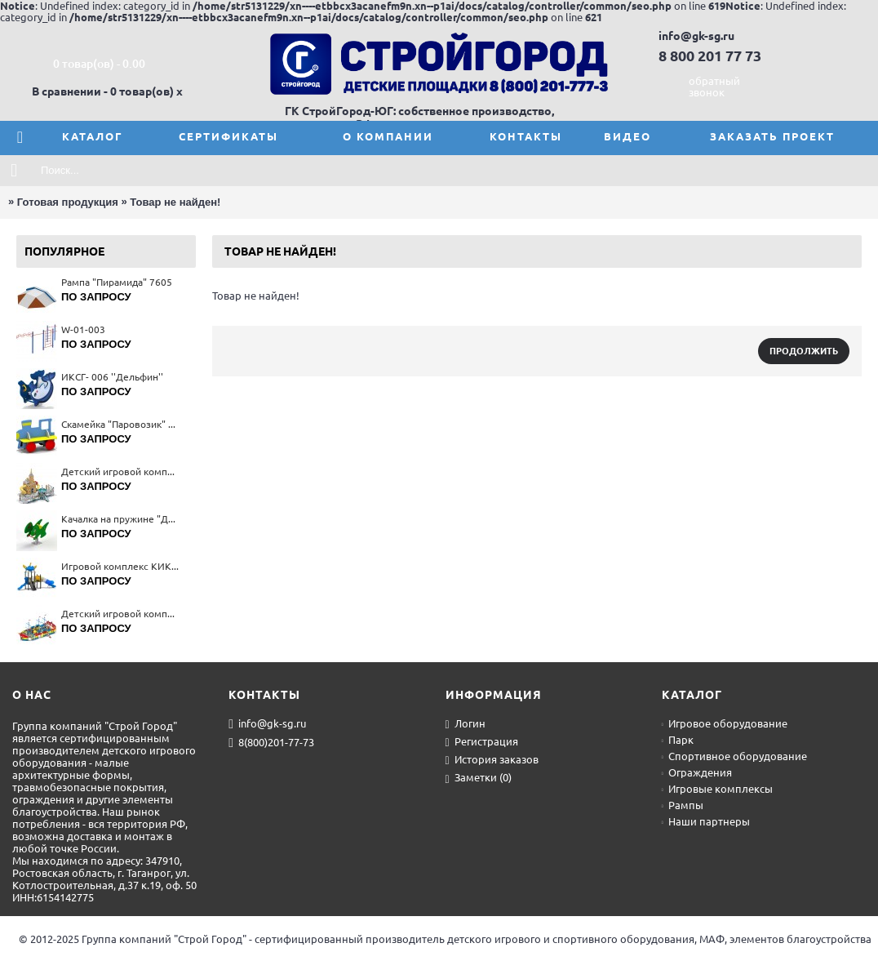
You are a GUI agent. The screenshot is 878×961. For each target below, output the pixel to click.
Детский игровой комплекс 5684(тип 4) (120, 613)
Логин (466, 724)
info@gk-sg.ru (267, 724)
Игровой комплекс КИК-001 (120, 566)
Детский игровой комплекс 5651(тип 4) (120, 471)
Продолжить (803, 351)
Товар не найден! (175, 202)
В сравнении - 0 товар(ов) (103, 91)
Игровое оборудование (724, 723)
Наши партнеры (706, 821)
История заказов (492, 760)
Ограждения (697, 772)
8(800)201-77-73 (271, 743)
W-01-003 (83, 329)
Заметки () (479, 778)
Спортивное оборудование (734, 756)
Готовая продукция (67, 202)
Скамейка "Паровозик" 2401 (120, 424)
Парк (678, 739)
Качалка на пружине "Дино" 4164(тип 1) (120, 519)
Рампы (682, 805)
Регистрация (482, 742)
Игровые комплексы (717, 788)
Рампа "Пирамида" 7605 (116, 282)
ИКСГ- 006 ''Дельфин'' (112, 376)
